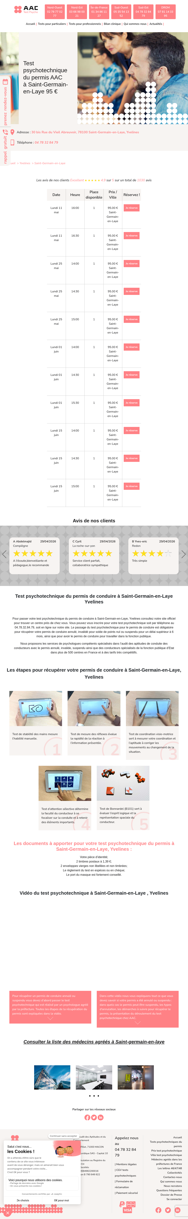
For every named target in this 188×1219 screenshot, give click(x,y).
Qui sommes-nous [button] (135, 24)
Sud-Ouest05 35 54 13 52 (121, 12)
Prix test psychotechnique (166, 1150)
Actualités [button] (155, 24)
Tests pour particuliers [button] (52, 24)
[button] (4, 554)
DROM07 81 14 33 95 (165, 12)
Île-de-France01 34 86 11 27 (99, 12)
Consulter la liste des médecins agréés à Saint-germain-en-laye (94, 1041)
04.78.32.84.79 (24, 627)
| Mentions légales (126, 1164)
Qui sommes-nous (171, 1181)
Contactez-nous (172, 1177)
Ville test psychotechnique (166, 1155)
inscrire (98, 623)
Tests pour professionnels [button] (85, 24)
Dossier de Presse (171, 1195)
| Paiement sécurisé (126, 1193)
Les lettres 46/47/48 (170, 1168)
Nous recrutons (173, 1186)
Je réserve (132, 208)
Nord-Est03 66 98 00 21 (77, 12)
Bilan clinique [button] (112, 24)
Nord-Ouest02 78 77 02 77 (54, 12)
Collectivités (174, 1173)
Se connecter (174, 1199)
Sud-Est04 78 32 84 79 (143, 12)
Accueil (30, 24)
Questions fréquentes (169, 1190)
